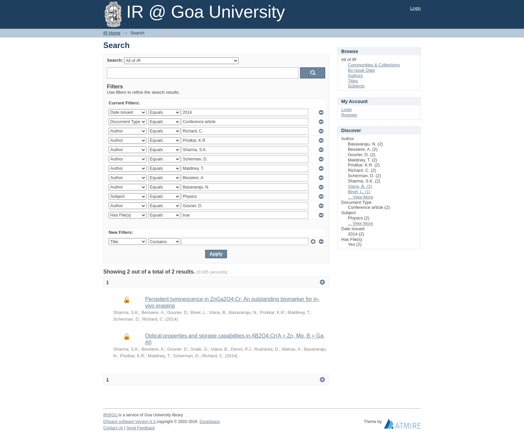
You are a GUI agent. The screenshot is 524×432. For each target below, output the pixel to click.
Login (415, 8)
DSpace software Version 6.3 (129, 421)
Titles (353, 80)
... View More (360, 196)
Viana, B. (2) (360, 186)
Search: (115, 60)
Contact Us (113, 428)
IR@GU (111, 415)
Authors (355, 75)
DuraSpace (210, 421)
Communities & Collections (374, 64)
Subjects (356, 85)
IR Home (111, 32)
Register (349, 114)
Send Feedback (141, 428)
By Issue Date (361, 70)
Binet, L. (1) (359, 191)
